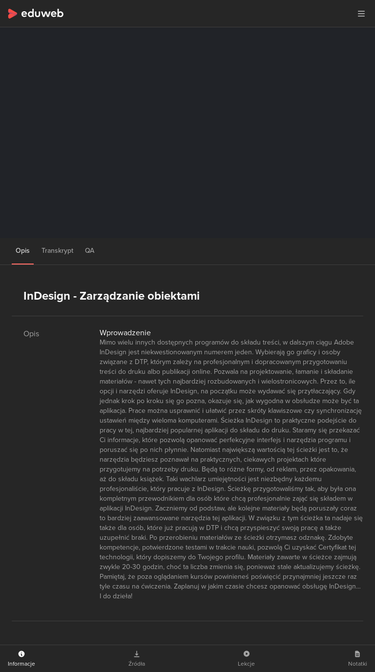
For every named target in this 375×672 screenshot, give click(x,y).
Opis (23, 250)
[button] (361, 13)
